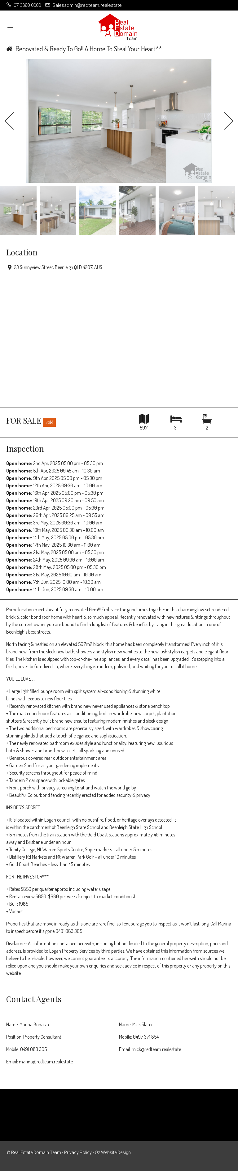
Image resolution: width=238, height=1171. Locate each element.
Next (228, 121)
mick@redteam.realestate (156, 1049)
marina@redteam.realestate (46, 1061)
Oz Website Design (113, 1152)
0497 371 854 (146, 1037)
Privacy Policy (78, 1152)
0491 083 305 (33, 1049)
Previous (9, 121)
